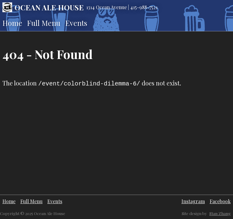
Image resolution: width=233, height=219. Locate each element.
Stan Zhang (220, 213)
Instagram (193, 201)
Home (12, 23)
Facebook (220, 201)
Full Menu (43, 23)
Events (76, 23)
